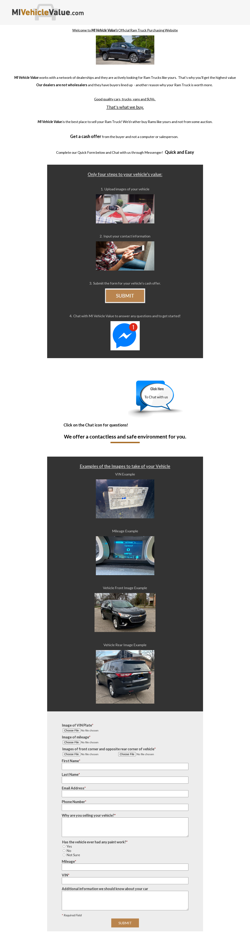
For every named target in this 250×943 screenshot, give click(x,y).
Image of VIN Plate (77, 725)
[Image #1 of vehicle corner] (89, 754)
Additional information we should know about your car (105, 889)
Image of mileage (75, 737)
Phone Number (73, 802)
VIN (65, 875)
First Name (70, 761)
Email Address (73, 788)
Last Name (70, 774)
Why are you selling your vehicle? (88, 815)
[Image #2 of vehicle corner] (144, 754)
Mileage (68, 861)
